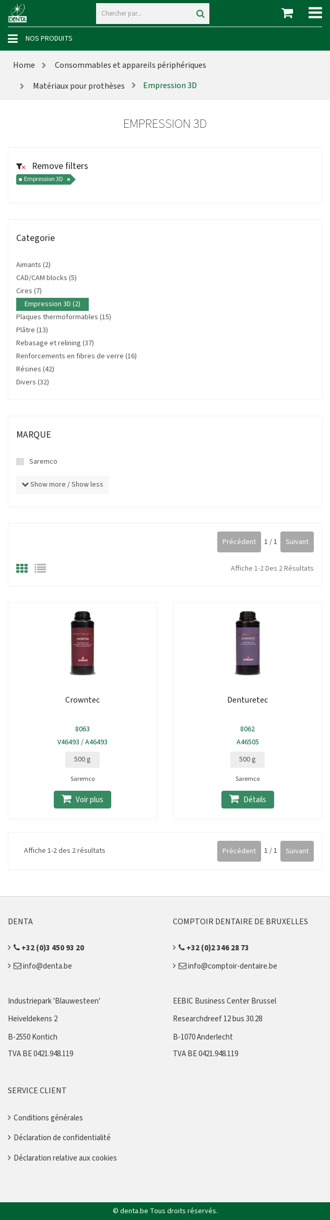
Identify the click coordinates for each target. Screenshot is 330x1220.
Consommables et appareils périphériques (130, 65)
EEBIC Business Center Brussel (224, 1001)
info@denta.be (43, 966)
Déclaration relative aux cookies (65, 1158)
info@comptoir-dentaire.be (228, 966)
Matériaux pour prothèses (78, 86)
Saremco (43, 461)
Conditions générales (48, 1118)
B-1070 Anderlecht (203, 1037)
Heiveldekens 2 (32, 1018)
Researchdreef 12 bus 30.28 (217, 1018)
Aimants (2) (33, 265)
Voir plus (82, 799)
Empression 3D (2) (52, 304)
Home (24, 65)
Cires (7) (29, 291)
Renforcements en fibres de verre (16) (76, 356)
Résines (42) (35, 369)
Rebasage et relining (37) (55, 343)
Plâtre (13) (32, 330)
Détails (247, 799)
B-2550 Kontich (32, 1037)
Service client (37, 1090)
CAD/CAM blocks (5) (46, 278)
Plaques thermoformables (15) (63, 317)
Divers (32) (32, 382)
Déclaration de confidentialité (62, 1137)
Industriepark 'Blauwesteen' (54, 1001)
